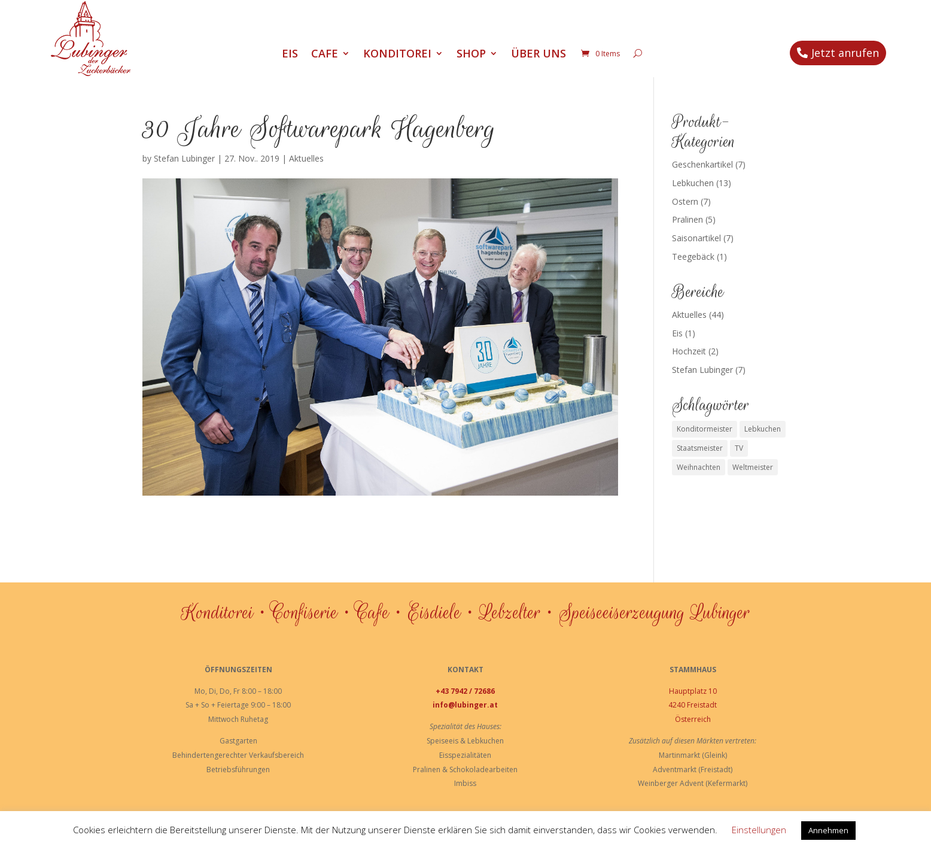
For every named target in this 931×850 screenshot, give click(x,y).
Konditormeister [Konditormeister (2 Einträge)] (704, 429)
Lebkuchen (693, 183)
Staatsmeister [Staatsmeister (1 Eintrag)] (700, 448)
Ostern (685, 201)
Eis (290, 54)
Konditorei (397, 54)
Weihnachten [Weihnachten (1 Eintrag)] (698, 467)
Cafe (324, 54)
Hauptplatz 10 (693, 691)
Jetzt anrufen (845, 52)
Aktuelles (306, 158)
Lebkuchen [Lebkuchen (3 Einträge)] (762, 429)
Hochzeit (689, 351)
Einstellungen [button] (759, 830)
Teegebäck (693, 256)
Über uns (538, 54)
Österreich (693, 719)
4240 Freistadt (692, 705)
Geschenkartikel (702, 164)
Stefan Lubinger (184, 158)
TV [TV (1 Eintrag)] (739, 448)
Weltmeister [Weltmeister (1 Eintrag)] (752, 467)
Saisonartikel (696, 238)
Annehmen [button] (828, 830)
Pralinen (687, 219)
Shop (471, 54)
